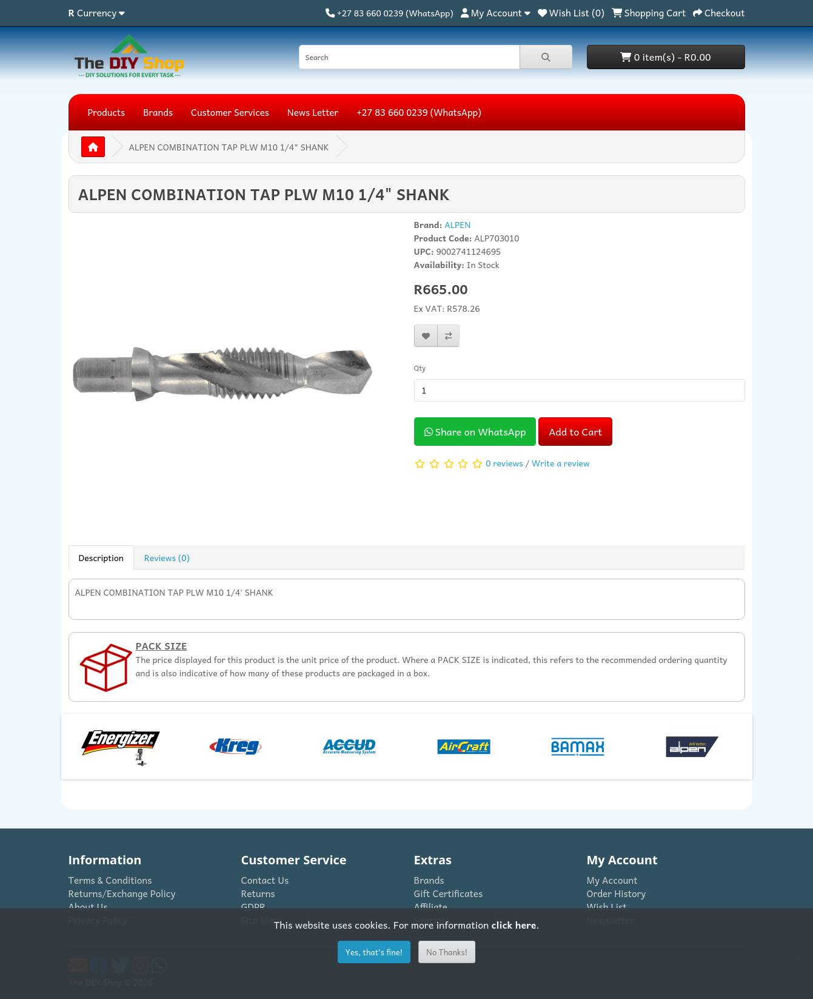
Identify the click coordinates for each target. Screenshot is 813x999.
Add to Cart (575, 431)
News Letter (312, 112)
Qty (420, 368)
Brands (158, 112)
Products (106, 112)
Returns (258, 893)
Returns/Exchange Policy (122, 893)
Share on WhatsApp (475, 431)
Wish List (607, 906)
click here (514, 924)
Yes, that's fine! (374, 952)
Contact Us (265, 879)
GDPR (253, 906)
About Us (88, 906)
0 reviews (504, 462)
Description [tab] (101, 557)
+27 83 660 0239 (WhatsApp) (418, 112)
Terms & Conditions (110, 879)
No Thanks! (446, 952)
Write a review (561, 462)
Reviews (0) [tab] (167, 557)
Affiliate (431, 906)
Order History (616, 893)
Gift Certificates (448, 893)
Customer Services (230, 112)
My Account (612, 879)
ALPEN (457, 224)
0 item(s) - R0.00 (665, 56)
